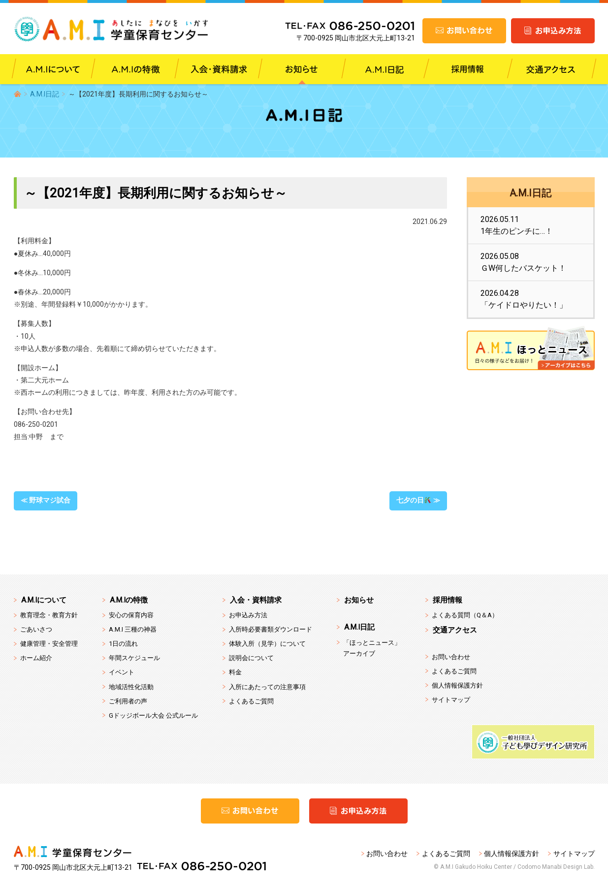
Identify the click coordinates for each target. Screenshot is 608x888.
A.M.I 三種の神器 (133, 629)
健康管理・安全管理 (49, 643)
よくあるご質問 (251, 701)
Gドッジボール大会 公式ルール (153, 715)
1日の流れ (123, 643)
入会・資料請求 (256, 600)
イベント (121, 672)
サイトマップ (451, 699)
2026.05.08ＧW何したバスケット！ (523, 262)
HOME (17, 94)
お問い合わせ (451, 657)
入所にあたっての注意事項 (267, 687)
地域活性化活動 (131, 687)
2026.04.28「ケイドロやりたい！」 (523, 299)
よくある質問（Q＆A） (465, 615)
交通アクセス (455, 630)
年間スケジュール (134, 658)
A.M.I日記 (44, 94)
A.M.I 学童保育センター (118, 29)
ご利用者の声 (128, 701)
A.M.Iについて (43, 600)
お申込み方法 (248, 615)
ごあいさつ (36, 629)
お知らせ (359, 600)
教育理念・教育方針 (49, 615)
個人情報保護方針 (457, 685)
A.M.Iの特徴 (129, 600)
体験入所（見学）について (267, 643)
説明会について (251, 658)
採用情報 (447, 600)
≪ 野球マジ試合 (45, 500)
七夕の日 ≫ (418, 500)
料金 (235, 672)
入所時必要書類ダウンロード (270, 629)
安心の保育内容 (131, 615)
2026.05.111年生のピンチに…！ (516, 225)
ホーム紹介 (36, 658)
